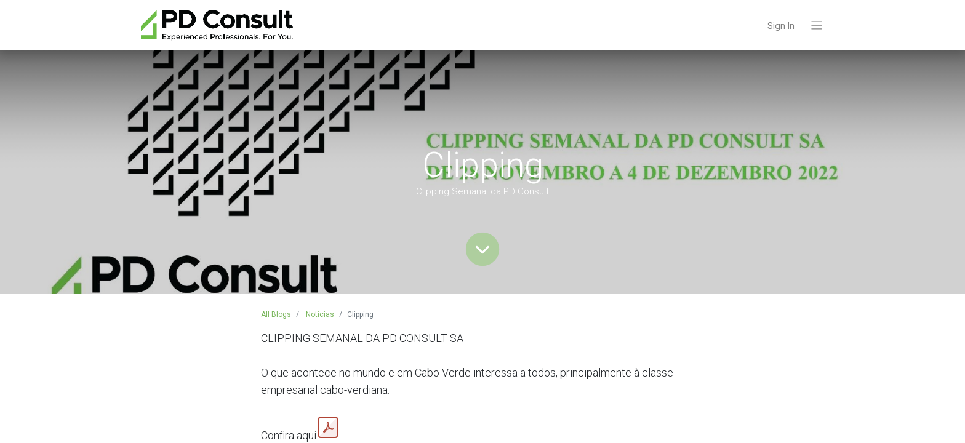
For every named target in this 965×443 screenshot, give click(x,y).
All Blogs (276, 314)
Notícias (320, 314)
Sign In (781, 25)
